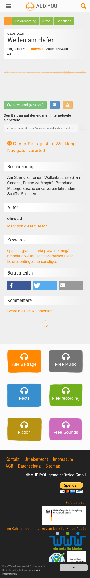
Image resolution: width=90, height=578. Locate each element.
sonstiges (49, 262)
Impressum (63, 459)
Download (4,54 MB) (25, 105)
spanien (14, 251)
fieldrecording (19, 262)
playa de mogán (58, 251)
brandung (15, 256)
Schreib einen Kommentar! (30, 311)
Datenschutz (29, 466)
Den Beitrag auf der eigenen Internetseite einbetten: (37, 117)
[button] (8, 6)
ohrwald (37, 49)
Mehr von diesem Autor (27, 226)
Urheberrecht (36, 459)
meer (68, 256)
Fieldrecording (25, 21)
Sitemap (52, 466)
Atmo (46, 21)
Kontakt (13, 459)
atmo (36, 262)
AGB (9, 466)
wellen (30, 256)
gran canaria (33, 251)
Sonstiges (63, 21)
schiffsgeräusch (50, 256)
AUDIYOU (41, 6)
